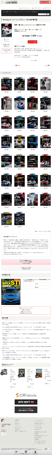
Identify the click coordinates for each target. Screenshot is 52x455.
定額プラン (35, 11)
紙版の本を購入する (6, 45)
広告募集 (37, 439)
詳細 (36, 287)
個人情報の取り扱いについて (41, 435)
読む (37, 284)
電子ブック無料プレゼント (21, 431)
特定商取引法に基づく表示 (41, 432)
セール (16, 422)
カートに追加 (32, 42)
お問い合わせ (38, 429)
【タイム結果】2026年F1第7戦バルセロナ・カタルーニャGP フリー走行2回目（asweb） (24, 327)
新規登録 (35, 452)
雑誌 (15, 11)
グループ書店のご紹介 (40, 443)
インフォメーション (24, 8)
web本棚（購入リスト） (26, 452)
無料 (7, 11)
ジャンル (20, 11)
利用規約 (37, 434)
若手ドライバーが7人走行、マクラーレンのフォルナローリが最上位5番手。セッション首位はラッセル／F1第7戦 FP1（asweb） (26, 351)
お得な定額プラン (6, 51)
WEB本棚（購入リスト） (40, 423)
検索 (48, 14)
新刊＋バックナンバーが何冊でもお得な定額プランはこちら (26, 310)
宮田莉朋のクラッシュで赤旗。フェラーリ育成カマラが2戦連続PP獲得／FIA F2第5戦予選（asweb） (24, 334)
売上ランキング (18, 427)
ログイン (16, 452)
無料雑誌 (17, 420)
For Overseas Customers (40, 441)
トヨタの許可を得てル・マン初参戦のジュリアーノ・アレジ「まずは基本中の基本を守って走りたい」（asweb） (26, 330)
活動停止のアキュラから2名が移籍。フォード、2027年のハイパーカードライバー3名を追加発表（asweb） (25, 338)
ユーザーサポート (35, 8)
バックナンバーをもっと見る (43, 231)
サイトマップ (46, 8)
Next (18, 65)
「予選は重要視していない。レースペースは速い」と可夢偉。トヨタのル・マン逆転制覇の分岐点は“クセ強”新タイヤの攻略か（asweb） (26, 358)
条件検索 (17, 429)
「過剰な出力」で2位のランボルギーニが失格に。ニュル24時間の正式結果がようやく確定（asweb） (24, 343)
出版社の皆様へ (38, 437)
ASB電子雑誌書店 (6, 425)
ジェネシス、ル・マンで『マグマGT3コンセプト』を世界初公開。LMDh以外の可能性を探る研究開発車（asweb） (26, 347)
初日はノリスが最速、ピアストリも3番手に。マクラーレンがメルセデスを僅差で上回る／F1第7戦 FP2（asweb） (26, 323)
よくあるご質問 (38, 427)
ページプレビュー (6, 40)
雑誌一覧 (17, 423)
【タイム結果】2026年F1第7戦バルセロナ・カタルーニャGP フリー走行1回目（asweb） (24, 355)
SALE (11, 11)
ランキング (27, 11)
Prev (46, 65)
